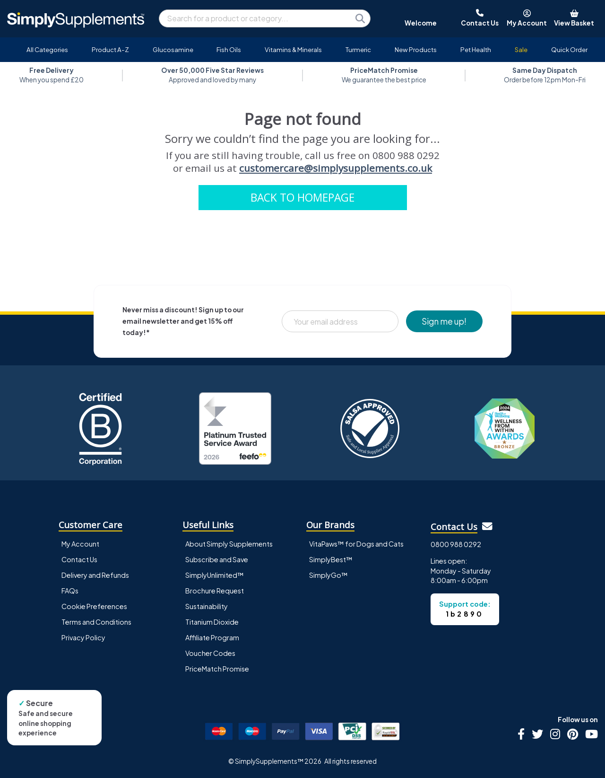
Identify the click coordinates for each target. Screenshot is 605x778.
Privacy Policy (83, 637)
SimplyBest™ (331, 559)
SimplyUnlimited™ (214, 575)
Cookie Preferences (94, 606)
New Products (416, 49)
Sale (521, 49)
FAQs (69, 590)
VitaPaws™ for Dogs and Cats (356, 543)
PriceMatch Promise (217, 668)
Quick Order (569, 49)
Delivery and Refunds (95, 575)
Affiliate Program (212, 637)
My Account (80, 543)
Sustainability (206, 606)
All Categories (47, 49)
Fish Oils (228, 49)
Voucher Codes (210, 653)
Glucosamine (173, 49)
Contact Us (79, 559)
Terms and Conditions (96, 622)
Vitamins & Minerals (293, 49)
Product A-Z (110, 49)
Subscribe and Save (216, 559)
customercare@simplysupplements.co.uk (335, 168)
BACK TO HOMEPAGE (302, 197)
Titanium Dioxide (212, 622)
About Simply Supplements (229, 543)
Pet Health (475, 49)
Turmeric (358, 49)
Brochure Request (214, 590)
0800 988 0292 (456, 544)
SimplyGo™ (328, 575)
